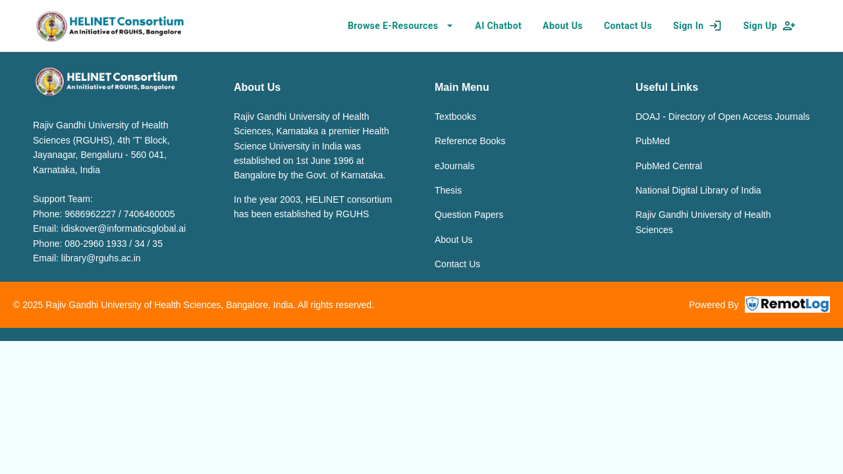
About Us (454, 239)
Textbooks (455, 116)
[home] (109, 25)
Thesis (448, 190)
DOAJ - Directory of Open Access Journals (723, 116)
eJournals (455, 166)
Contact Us (457, 264)
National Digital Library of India (698, 190)
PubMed (653, 141)
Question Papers (469, 214)
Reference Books (470, 141)
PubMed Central (669, 166)
